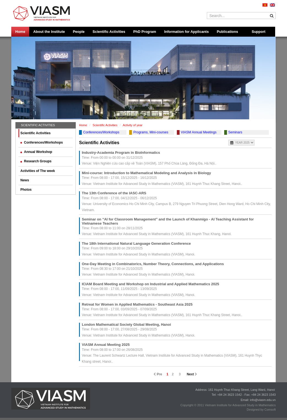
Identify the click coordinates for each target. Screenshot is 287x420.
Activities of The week (37, 171)
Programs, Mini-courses (150, 132)
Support (259, 31)
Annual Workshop (36, 152)
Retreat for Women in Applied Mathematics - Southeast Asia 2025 (137, 304)
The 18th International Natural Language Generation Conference (136, 243)
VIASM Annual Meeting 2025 (106, 345)
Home (20, 31)
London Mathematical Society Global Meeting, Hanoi (126, 324)
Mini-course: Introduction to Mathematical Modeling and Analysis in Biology (146, 173)
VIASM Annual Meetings (198, 132)
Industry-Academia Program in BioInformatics (121, 152)
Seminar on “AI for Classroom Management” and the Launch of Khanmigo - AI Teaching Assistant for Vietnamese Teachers (168, 221)
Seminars (235, 132)
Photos (26, 190)
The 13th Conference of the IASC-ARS (114, 193)
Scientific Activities (109, 31)
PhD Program (144, 31)
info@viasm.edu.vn (263, 400)
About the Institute (49, 31)
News (24, 180)
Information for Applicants (186, 31)
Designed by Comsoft (261, 409)
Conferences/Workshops (41, 142)
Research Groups (36, 161)
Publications (227, 31)
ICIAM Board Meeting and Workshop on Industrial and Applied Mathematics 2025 (150, 284)
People (79, 31)
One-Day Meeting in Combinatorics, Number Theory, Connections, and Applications (153, 264)
